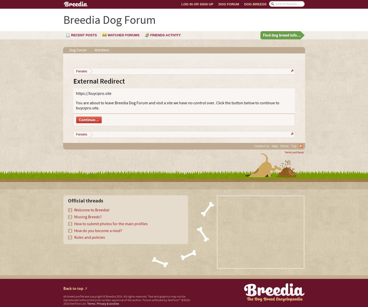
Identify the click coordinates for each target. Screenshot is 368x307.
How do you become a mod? (98, 230)
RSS (301, 146)
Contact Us (261, 146)
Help (275, 146)
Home (284, 146)
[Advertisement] (261, 232)
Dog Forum (228, 4)
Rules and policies (89, 237)
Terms (91, 304)
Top (293, 146)
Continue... (89, 120)
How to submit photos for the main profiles (111, 223)
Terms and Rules (294, 152)
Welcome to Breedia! (92, 210)
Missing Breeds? (88, 217)
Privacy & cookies (108, 304)
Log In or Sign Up (197, 4)
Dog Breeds (255, 4)
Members (102, 50)
